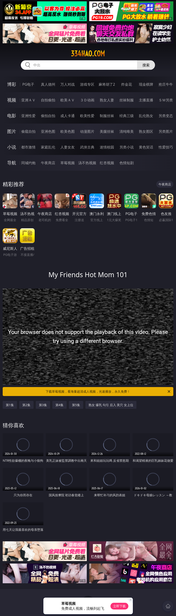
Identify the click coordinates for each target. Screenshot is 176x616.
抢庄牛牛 (166, 84)
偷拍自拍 (48, 115)
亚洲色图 (48, 131)
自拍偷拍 (48, 100)
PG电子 (28, 84)
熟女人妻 (107, 100)
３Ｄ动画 (87, 100)
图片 (11, 131)
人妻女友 (67, 147)
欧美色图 (67, 131)
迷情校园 (107, 147)
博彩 (11, 84)
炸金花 (126, 84)
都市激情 (28, 147)
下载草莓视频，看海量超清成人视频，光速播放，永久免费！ (108, 391)
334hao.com (88, 53)
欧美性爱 (87, 115)
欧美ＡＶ (67, 100)
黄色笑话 (146, 147)
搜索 (146, 65)
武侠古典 (87, 147)
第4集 (59, 405)
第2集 (26, 405)
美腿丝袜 (107, 131)
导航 (11, 163)
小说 (11, 147)
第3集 (43, 405)
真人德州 (48, 84)
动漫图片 (87, 131)
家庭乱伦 (48, 147)
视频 (11, 100)
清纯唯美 (126, 131)
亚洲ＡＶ (28, 100)
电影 (11, 116)
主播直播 (146, 100)
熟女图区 (146, 131)
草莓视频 (67, 162)
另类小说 (126, 147)
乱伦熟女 (146, 115)
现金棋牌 (146, 84)
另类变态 (166, 115)
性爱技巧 (166, 147)
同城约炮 (28, 162)
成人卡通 (67, 115)
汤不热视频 (87, 162)
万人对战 (67, 84)
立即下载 (119, 606)
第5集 (76, 405)
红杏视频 (107, 162)
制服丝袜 (107, 115)
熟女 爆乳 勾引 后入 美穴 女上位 (111, 405)
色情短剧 (126, 162)
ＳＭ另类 (166, 100)
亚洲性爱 (28, 115)
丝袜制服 (126, 100)
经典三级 (126, 115)
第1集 (10, 405)
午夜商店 (48, 162)
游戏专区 (87, 84)
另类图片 (166, 131)
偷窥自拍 (28, 131)
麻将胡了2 (107, 84)
